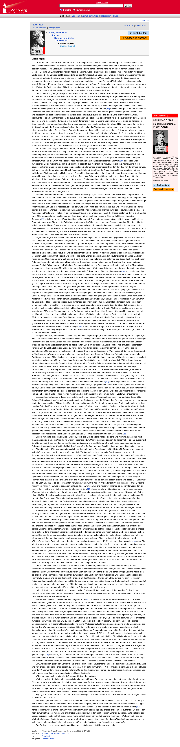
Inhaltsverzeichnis (39, 28)
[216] (47, 655)
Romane (55, 35)
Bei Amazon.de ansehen (134, 38)
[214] (134, 541)
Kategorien (105, 16)
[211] (107, 382)
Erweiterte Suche (102, 3)
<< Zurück (128, 25)
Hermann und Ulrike (64, 38)
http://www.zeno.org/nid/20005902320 (55, 733)
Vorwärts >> (140, 25)
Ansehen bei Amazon (163, 189)
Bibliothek (66, 10)
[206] (33, 63)
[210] (80, 326)
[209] (123, 271)
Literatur (38, 24)
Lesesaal (76, 16)
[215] (88, 599)
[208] (42, 219)
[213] (88, 489)
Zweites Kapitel (67, 46)
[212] (124, 434)
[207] (121, 161)
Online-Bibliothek (14, 7)
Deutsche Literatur (48, 739)
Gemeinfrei (46, 736)
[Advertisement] (166, 7)
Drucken (145, 20)
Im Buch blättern (138, 33)
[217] (138, 707)
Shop (115, 16)
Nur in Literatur (81, 10)
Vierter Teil (62, 41)
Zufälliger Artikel (91, 16)
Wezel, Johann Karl (58, 32)
